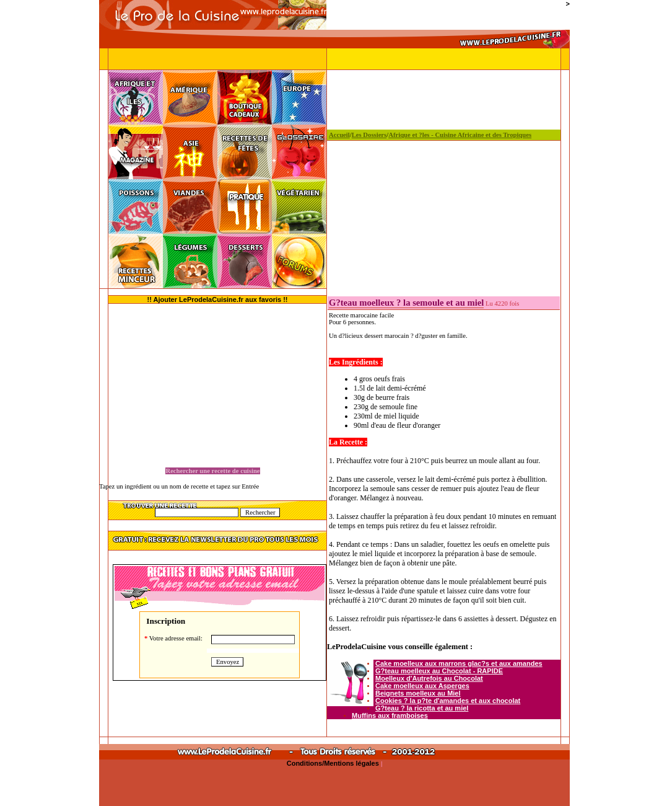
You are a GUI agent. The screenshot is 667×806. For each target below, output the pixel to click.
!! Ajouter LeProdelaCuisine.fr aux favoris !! (217, 299)
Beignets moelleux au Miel (418, 693)
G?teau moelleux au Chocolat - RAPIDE (439, 671)
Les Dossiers (369, 134)
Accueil (339, 134)
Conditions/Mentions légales (334, 763)
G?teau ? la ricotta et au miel (421, 708)
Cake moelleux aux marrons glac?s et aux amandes (459, 663)
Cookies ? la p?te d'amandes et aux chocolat (447, 700)
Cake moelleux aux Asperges (422, 685)
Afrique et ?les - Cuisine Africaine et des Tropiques (459, 134)
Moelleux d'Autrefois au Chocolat (429, 678)
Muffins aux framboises (390, 715)
